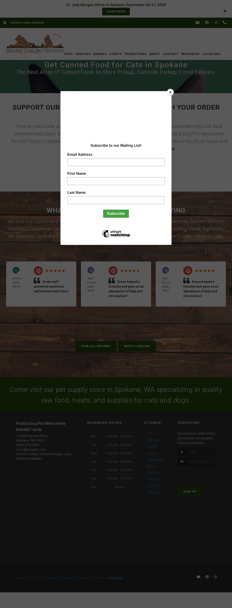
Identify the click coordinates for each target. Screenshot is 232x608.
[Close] (170, 92)
